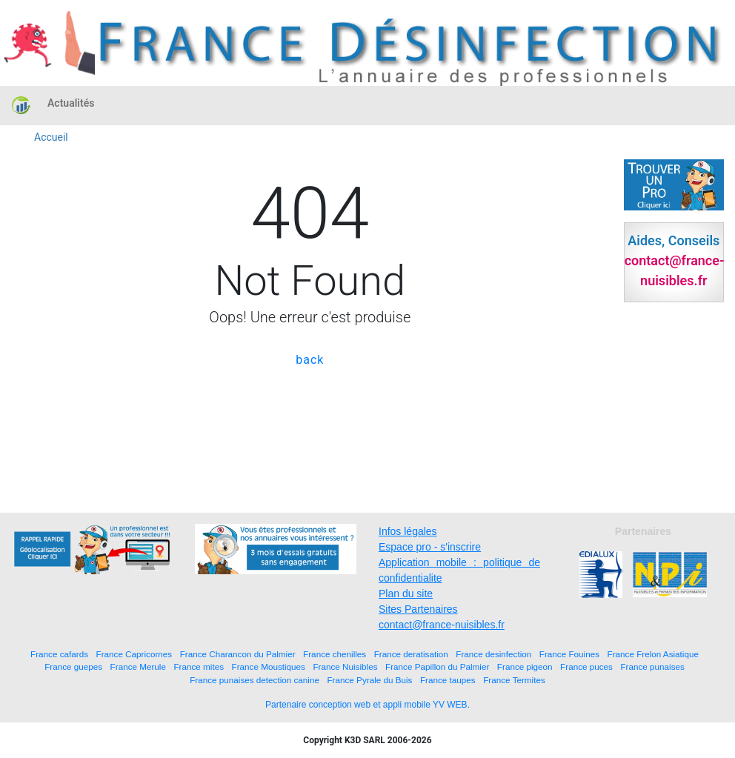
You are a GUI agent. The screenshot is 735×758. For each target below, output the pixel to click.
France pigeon (525, 666)
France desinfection (493, 654)
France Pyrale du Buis (369, 680)
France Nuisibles (345, 666)
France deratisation (411, 654)
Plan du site (406, 593)
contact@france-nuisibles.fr (442, 625)
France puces (586, 666)
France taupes (448, 680)
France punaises (652, 666)
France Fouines (569, 654)
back (310, 360)
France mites (198, 666)
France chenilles (334, 654)
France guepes (73, 666)
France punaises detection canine (254, 680)
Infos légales (408, 531)
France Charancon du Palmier (238, 654)
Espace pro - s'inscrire (430, 547)
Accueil (51, 137)
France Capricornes (134, 654)
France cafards (59, 654)
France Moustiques (268, 666)
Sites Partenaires (418, 609)
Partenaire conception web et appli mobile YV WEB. (367, 704)
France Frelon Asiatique (653, 654)
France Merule (138, 666)
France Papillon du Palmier (437, 666)
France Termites (514, 680)
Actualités (70, 103)
